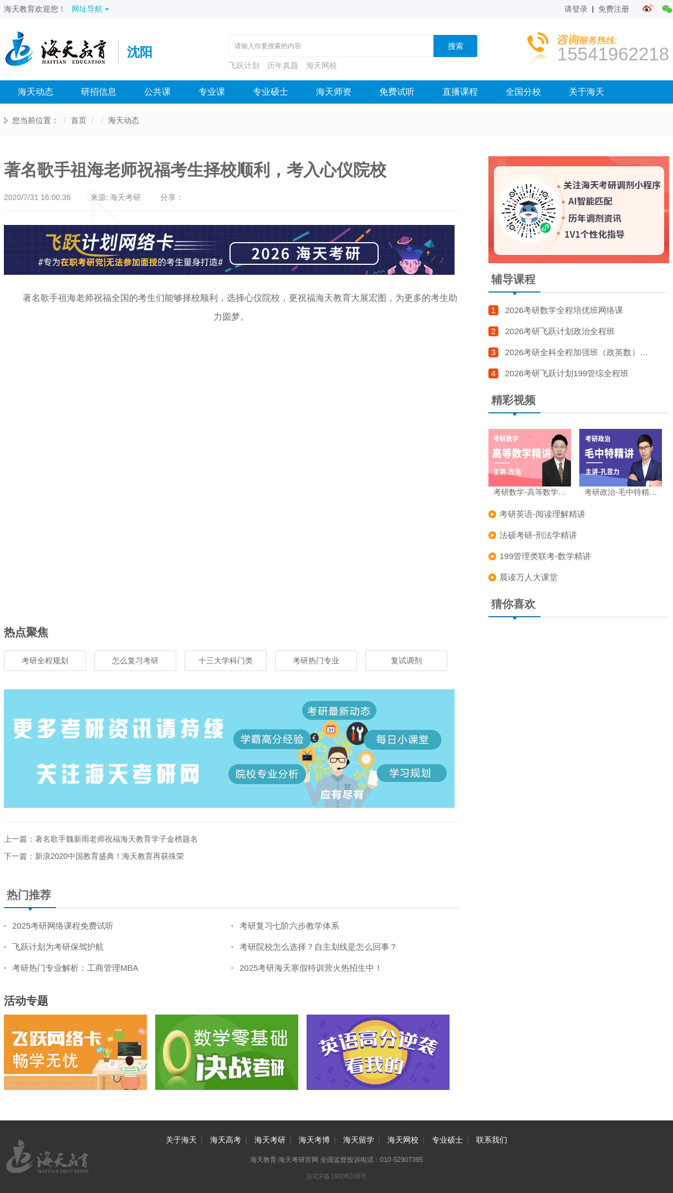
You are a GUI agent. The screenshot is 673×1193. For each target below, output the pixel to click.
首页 (78, 120)
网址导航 (90, 8)
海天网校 (321, 65)
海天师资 (333, 91)
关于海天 (586, 91)
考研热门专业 (316, 660)
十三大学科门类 (225, 660)
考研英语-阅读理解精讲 (542, 514)
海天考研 (269, 1139)
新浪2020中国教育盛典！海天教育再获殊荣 (109, 856)
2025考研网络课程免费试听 (63, 925)
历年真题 (282, 65)
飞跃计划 (243, 65)
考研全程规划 (45, 660)
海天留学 (358, 1139)
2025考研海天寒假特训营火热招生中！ (311, 967)
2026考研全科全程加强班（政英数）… (576, 352)
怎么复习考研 (135, 660)
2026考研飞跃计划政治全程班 (560, 331)
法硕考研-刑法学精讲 (538, 535)
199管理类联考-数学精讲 (545, 556)
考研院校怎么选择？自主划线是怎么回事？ (318, 946)
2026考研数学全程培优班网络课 (564, 310)
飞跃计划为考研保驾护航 (58, 946)
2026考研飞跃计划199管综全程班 (567, 373)
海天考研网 (61, 52)
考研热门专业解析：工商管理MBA (75, 967)
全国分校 (523, 91)
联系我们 (491, 1139)
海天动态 (35, 91)
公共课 (157, 91)
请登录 (576, 8)
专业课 (211, 91)
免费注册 (613, 8)
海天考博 (314, 1139)
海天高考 (225, 1139)
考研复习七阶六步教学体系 (289, 925)
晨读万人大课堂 (528, 577)
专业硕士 (270, 91)
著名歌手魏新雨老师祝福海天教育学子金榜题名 (116, 838)
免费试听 (397, 91)
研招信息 (98, 91)
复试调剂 (406, 660)
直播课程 (460, 91)
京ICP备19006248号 (336, 1176)
